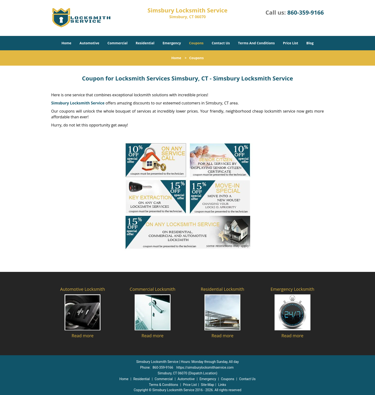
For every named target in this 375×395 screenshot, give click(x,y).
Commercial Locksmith (152, 289)
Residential (145, 43)
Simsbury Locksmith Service (78, 103)
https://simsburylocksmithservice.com (205, 367)
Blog (310, 43)
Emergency (172, 43)
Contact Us (221, 43)
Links (222, 385)
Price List (290, 43)
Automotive (89, 43)
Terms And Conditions (256, 43)
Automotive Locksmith (82, 289)
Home (66, 43)
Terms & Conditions (163, 385)
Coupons (196, 43)
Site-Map (207, 385)
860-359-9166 (305, 12)
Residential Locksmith (222, 289)
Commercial (117, 43)
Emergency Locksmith (292, 289)
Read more (83, 335)
